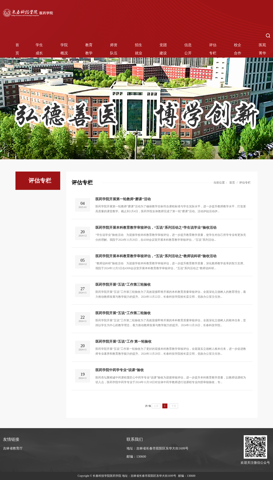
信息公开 (188, 49)
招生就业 (138, 49)
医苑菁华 (262, 49)
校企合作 (237, 49)
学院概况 (64, 49)
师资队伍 (113, 49)
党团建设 (163, 49)
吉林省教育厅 (13, 448)
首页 (17, 49)
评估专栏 (212, 49)
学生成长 (39, 49)
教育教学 (89, 49)
